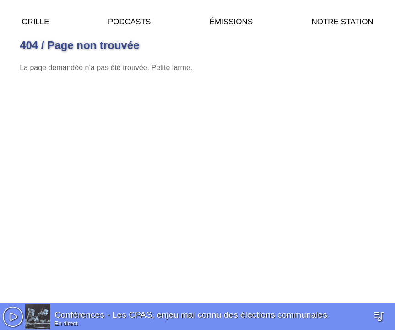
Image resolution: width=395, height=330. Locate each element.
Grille (35, 20)
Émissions (231, 20)
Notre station (342, 20)
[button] (13, 316)
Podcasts (129, 20)
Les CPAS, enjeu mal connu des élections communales (219, 314)
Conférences (79, 314)
